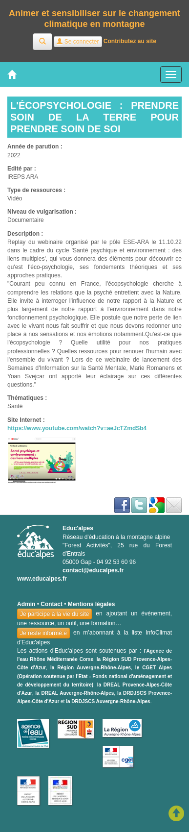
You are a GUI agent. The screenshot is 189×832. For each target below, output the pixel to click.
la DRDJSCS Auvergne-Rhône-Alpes (108, 701)
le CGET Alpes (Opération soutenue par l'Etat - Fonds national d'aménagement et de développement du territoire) (94, 676)
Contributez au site (130, 41)
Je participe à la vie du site (54, 614)
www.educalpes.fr (42, 578)
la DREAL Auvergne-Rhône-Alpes (74, 693)
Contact (52, 604)
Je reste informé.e (43, 633)
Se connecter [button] (78, 41)
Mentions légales (91, 604)
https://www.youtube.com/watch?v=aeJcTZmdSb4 (77, 428)
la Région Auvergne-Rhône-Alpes (90, 667)
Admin (26, 604)
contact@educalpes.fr (93, 570)
